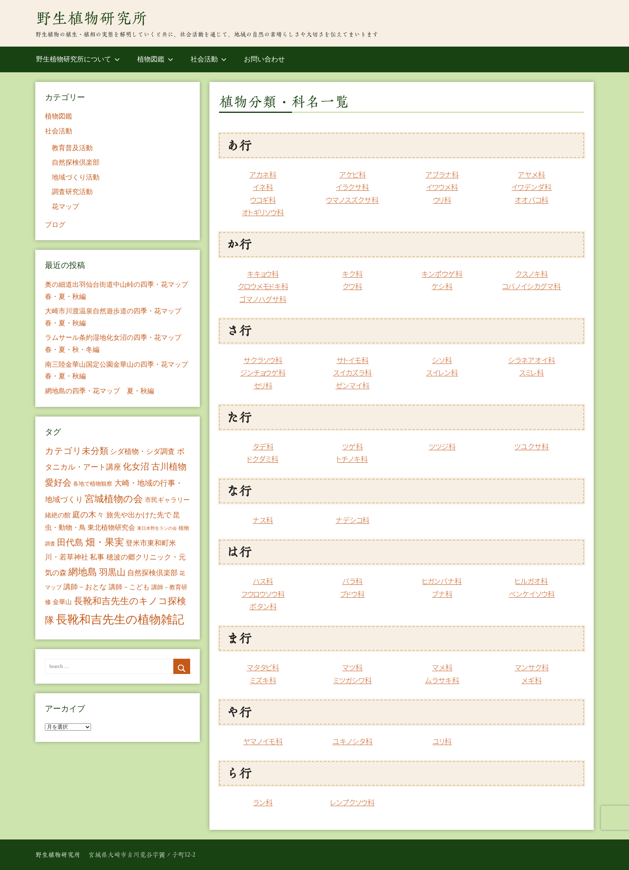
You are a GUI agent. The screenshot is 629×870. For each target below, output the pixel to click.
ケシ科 (442, 287)
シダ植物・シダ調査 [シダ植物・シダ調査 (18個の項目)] (142, 451)
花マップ (65, 206)
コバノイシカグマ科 (531, 287)
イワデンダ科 (531, 187)
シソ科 (442, 360)
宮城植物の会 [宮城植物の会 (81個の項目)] (114, 498)
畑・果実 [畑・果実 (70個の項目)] (104, 542)
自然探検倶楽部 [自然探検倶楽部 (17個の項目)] (152, 573)
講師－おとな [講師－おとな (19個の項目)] (85, 587)
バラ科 (352, 581)
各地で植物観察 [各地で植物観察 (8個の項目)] (92, 483)
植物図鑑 (155, 59)
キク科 (352, 274)
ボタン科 (263, 607)
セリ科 (263, 386)
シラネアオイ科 (531, 360)
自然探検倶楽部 (75, 162)
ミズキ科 (263, 681)
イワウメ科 (442, 187)
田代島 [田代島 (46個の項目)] (70, 542)
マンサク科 (532, 668)
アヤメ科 (531, 175)
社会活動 (209, 59)
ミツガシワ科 (352, 681)
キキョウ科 (263, 274)
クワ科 (352, 287)
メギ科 (531, 681)
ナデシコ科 (352, 520)
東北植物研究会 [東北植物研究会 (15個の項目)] (111, 527)
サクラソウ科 (262, 360)
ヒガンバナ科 (442, 581)
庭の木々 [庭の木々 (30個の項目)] (88, 514)
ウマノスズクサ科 (352, 200)
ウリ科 (442, 200)
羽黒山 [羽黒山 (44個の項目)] (112, 572)
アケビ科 (352, 175)
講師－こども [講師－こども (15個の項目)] (129, 587)
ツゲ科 (352, 447)
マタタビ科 (263, 668)
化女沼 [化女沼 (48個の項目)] (136, 467)
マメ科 (442, 668)
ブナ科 (442, 594)
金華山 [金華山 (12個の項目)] (62, 601)
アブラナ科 (442, 175)
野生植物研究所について (78, 59)
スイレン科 (442, 373)
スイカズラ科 (352, 373)
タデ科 (263, 447)
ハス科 (263, 581)
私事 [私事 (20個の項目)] (97, 557)
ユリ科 (442, 742)
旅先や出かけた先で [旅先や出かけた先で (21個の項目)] (138, 515)
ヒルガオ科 (531, 581)
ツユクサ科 (531, 447)
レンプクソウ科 (353, 803)
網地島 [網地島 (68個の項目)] (82, 572)
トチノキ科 (352, 459)
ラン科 (263, 803)
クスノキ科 (531, 274)
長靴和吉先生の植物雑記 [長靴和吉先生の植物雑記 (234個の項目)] (120, 619)
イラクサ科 (352, 187)
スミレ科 (531, 373)
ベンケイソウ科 (532, 594)
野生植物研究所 (91, 18)
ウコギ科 (263, 200)
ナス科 (263, 520)
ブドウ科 (352, 594)
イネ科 (263, 187)
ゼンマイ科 (352, 386)
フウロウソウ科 (263, 594)
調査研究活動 (72, 192)
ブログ (55, 225)
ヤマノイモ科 (263, 742)
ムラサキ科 (442, 681)
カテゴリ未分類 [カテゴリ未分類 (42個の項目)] (76, 451)
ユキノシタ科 (353, 742)
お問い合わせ (264, 59)
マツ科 (352, 668)
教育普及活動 (72, 148)
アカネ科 (263, 175)
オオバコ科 (531, 200)
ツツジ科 (442, 447)
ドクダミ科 (263, 459)
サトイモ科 (353, 360)
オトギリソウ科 (263, 213)
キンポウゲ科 (442, 274)
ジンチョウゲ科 (263, 373)
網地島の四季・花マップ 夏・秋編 (99, 391)
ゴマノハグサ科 (262, 299)
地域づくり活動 (75, 177)
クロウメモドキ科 (263, 287)
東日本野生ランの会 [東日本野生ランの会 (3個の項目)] (157, 528)
